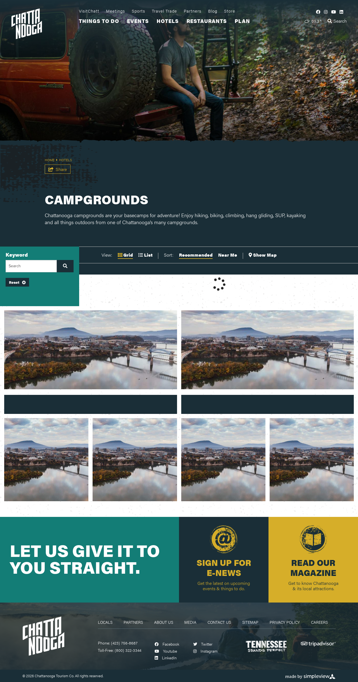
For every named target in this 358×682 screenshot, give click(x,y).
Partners (192, 11)
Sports (138, 11)
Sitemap (250, 622)
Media (190, 622)
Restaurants (207, 20)
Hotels (168, 20)
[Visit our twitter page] (203, 644)
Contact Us (219, 622)
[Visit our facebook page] (318, 12)
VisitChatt (89, 11)
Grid (125, 255)
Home (51, 159)
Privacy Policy (285, 622)
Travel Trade (164, 11)
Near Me (227, 255)
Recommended (196, 255)
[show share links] (57, 169)
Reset (17, 282)
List (145, 255)
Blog (212, 11)
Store (229, 11)
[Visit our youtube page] (333, 12)
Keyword (17, 254)
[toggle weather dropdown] (313, 21)
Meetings (115, 11)
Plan (242, 20)
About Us (163, 622)
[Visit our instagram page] (326, 12)
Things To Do (99, 20)
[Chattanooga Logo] (43, 635)
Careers (319, 622)
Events (138, 20)
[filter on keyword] (65, 266)
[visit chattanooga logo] (43, 23)
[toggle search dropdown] (337, 21)
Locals (105, 622)
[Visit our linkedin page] (341, 12)
